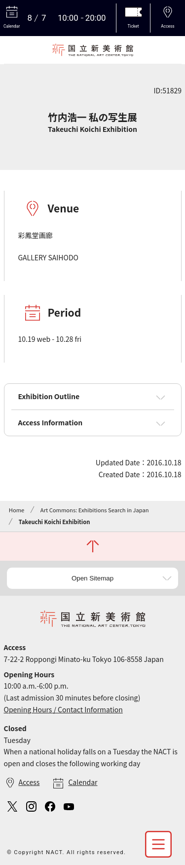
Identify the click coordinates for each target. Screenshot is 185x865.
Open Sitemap (92, 578)
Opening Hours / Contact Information (63, 709)
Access (29, 782)
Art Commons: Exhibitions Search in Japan (94, 510)
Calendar (82, 782)
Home (16, 510)
